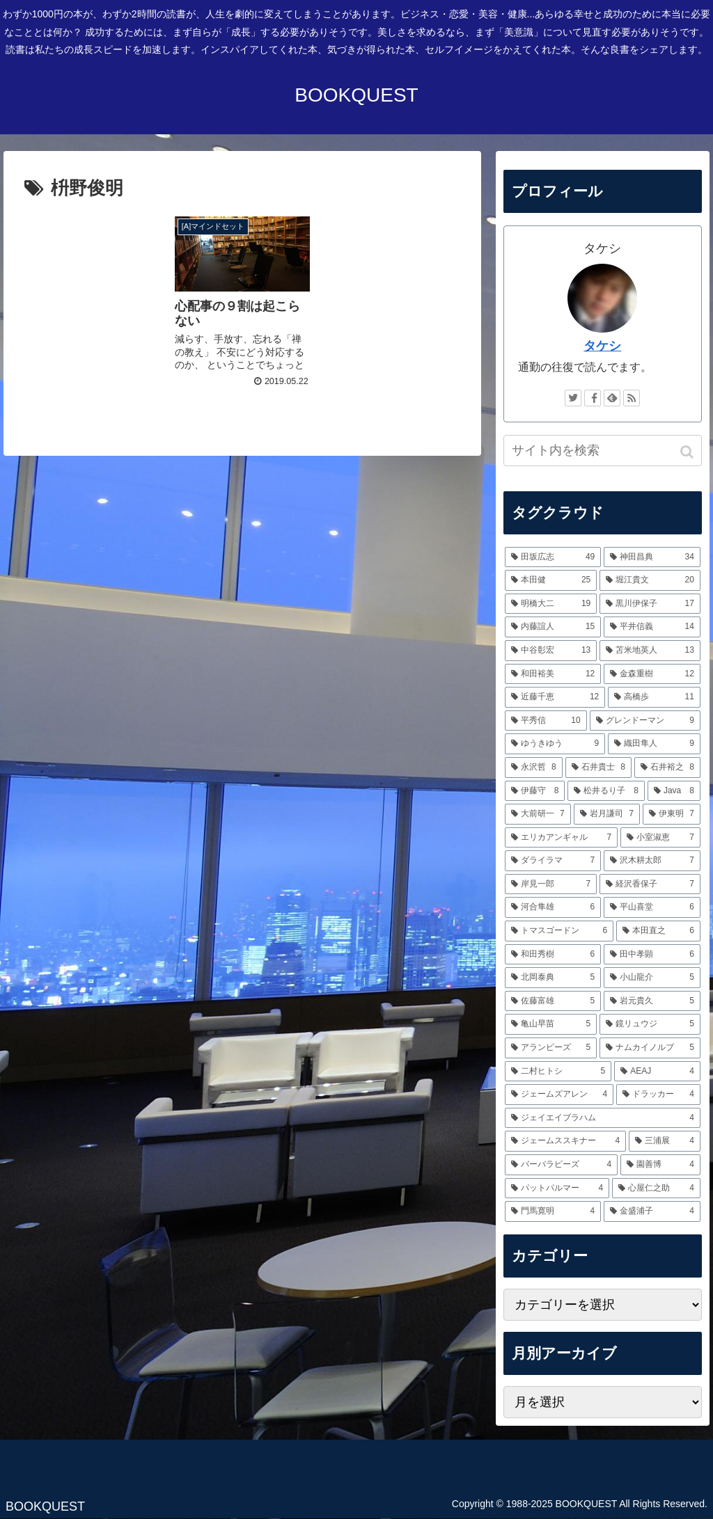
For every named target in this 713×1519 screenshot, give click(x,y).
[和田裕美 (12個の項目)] (553, 674)
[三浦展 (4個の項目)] (664, 1141)
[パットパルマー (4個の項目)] (557, 1188)
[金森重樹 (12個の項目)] (652, 674)
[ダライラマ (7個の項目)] (553, 860)
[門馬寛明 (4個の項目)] (553, 1211)
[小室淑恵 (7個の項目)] (660, 837)
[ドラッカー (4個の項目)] (658, 1094)
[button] (688, 452)
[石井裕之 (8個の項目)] (667, 767)
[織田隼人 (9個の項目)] (654, 743)
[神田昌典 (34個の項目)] (652, 557)
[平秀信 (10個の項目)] (546, 720)
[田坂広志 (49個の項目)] (553, 557)
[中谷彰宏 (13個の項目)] (551, 650)
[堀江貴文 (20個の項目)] (650, 580)
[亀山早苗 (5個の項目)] (551, 1024)
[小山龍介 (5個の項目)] (652, 977)
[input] (602, 450)
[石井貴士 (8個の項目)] (598, 767)
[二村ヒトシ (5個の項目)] (558, 1071)
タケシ (602, 346)
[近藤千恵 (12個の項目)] (555, 697)
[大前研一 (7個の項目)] (538, 814)
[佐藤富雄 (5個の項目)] (553, 1001)
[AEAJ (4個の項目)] (657, 1071)
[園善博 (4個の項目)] (660, 1164)
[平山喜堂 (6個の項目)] (652, 907)
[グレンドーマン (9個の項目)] (645, 720)
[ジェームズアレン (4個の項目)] (559, 1094)
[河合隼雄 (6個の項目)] (553, 907)
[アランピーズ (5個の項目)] (551, 1047)
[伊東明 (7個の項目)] (671, 814)
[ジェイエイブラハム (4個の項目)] (602, 1118)
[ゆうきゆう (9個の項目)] (555, 743)
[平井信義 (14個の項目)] (652, 627)
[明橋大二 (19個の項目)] (551, 604)
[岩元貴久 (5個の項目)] (652, 1001)
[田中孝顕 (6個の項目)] (652, 954)
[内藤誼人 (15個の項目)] (553, 627)
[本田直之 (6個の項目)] (658, 931)
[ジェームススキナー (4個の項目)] (566, 1141)
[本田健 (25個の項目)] (551, 580)
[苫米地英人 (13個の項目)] (650, 650)
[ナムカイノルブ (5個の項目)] (650, 1047)
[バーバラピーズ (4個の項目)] (561, 1164)
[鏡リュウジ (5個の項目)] (650, 1024)
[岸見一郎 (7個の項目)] (551, 884)
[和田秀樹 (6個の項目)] (553, 954)
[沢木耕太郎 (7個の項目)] (652, 860)
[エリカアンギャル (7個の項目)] (561, 837)
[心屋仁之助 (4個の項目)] (656, 1188)
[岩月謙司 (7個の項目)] (607, 814)
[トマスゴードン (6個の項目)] (559, 931)
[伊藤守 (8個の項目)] (535, 791)
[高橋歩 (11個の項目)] (654, 697)
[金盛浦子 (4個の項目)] (652, 1211)
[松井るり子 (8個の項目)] (606, 791)
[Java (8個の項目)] (674, 791)
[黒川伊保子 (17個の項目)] (650, 604)
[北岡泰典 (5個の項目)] (553, 977)
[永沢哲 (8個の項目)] (534, 767)
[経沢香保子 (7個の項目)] (650, 884)
